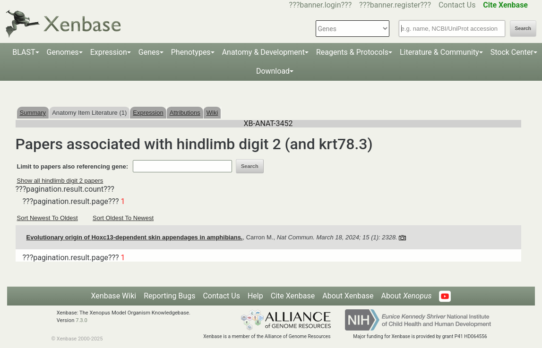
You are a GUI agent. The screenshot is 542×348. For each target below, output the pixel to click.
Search (523, 28)
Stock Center (511, 52)
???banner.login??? (320, 4)
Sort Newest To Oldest (47, 217)
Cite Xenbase (293, 295)
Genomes (63, 52)
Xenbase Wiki (114, 295)
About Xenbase (347, 295)
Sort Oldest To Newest (123, 217)
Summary (33, 112)
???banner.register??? (395, 4)
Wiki (212, 112)
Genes (149, 52)
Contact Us (457, 4)
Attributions (185, 112)
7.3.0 (81, 320)
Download (273, 71)
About (406, 295)
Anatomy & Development (263, 52)
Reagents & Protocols (352, 52)
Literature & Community (439, 52)
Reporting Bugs (169, 295)
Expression (108, 52)
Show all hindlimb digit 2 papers (60, 180)
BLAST (23, 52)
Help (255, 295)
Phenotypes (191, 52)
